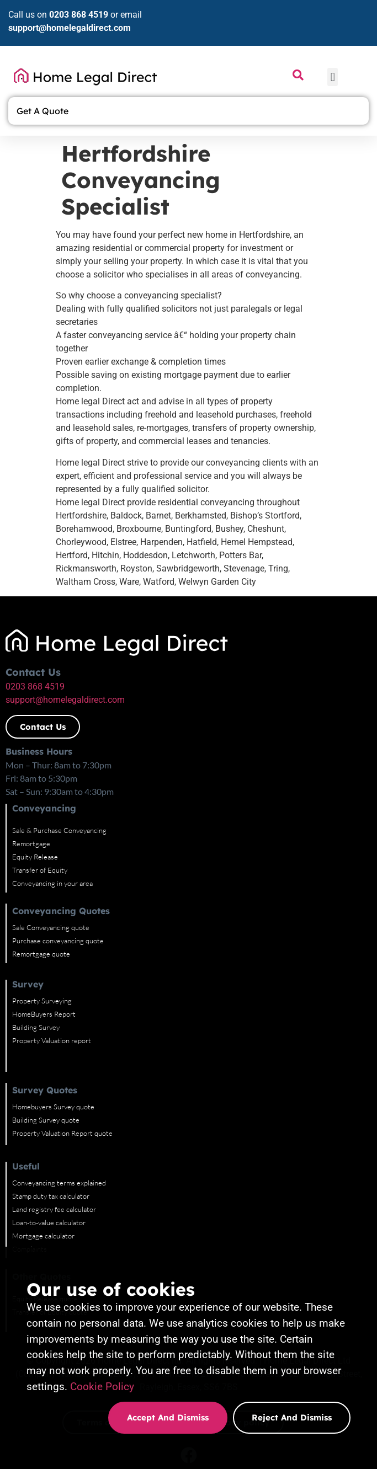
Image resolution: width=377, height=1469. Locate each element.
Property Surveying (42, 961)
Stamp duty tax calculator (50, 1156)
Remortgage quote (41, 914)
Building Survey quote (45, 1080)
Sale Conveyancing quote (50, 887)
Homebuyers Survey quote (53, 1066)
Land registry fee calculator (54, 1169)
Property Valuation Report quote (62, 1093)
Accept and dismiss (168, 1417)
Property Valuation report (51, 1000)
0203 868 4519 (78, 14)
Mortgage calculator (43, 1196)
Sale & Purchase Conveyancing (59, 790)
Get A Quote (45, 110)
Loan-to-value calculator (49, 1182)
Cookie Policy (102, 1386)
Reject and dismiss (292, 1417)
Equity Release (35, 817)
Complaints (29, 1209)
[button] (332, 77)
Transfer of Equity (39, 830)
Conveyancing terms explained (59, 1143)
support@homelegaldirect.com (69, 28)
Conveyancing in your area (52, 843)
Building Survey (36, 987)
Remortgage (31, 803)
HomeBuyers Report (44, 974)
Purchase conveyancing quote (58, 900)
